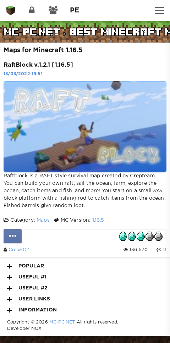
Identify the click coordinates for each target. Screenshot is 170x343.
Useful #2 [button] (27, 288)
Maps (43, 220)
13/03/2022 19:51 (23, 74)
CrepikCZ (19, 250)
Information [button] (32, 310)
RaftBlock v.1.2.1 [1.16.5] (38, 65)
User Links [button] (28, 299)
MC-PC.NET (62, 322)
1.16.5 (98, 220)
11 (164, 250)
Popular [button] (25, 266)
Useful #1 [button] (27, 277)
